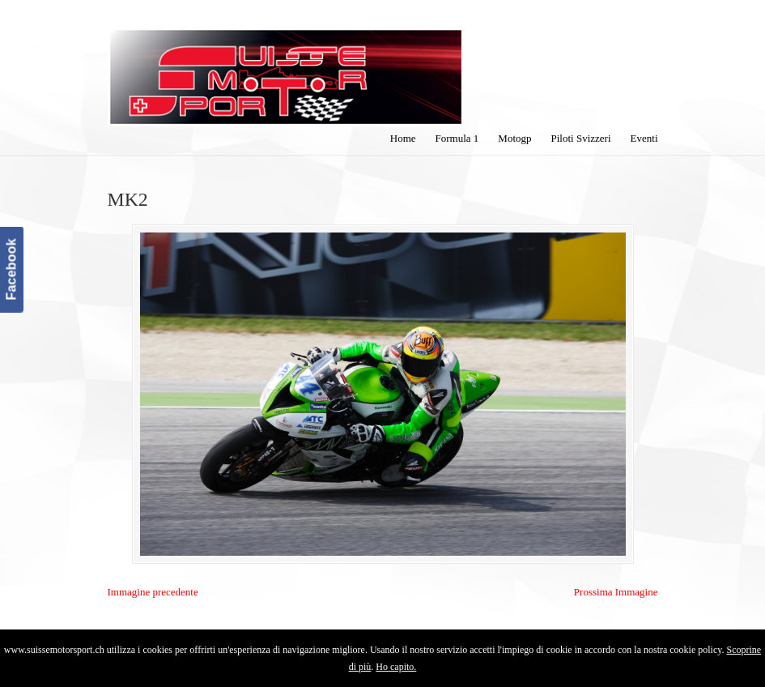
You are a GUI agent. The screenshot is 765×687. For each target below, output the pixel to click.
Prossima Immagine (616, 592)
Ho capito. (396, 666)
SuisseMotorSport (286, 65)
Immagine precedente (153, 592)
